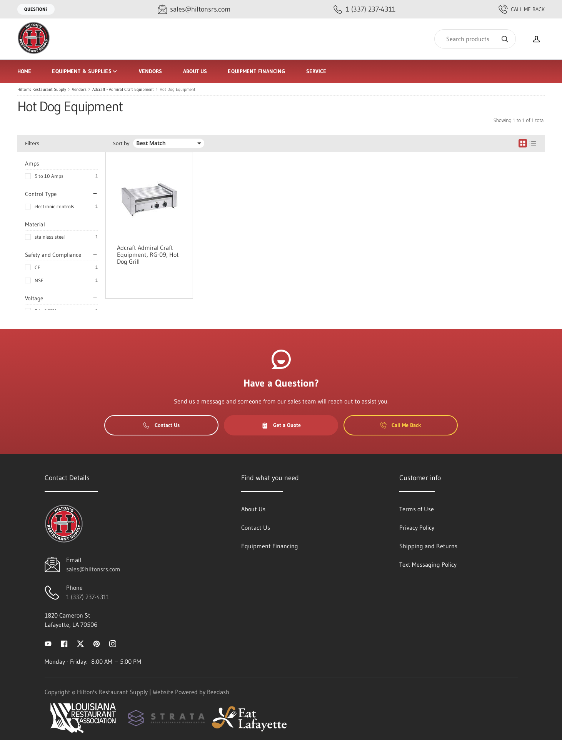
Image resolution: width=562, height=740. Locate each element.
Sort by (121, 143)
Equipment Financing (256, 71)
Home (24, 71)
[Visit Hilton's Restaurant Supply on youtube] (48, 643)
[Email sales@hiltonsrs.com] (194, 9)
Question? (36, 9)
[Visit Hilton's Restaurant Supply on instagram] (112, 643)
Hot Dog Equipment (177, 89)
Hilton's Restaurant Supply (41, 89)
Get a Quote (281, 425)
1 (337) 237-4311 (87, 597)
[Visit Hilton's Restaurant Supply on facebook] (64, 643)
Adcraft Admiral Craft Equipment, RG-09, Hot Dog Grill (148, 254)
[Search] (475, 39)
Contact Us (161, 425)
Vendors (150, 71)
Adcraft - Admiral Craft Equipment (123, 89)
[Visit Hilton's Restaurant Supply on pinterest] (96, 643)
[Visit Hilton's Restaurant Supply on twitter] (80, 643)
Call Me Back (522, 9)
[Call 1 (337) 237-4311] (364, 9)
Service (316, 71)
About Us (195, 71)
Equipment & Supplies (85, 71)
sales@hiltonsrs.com (93, 569)
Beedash (218, 692)
